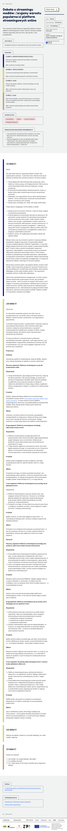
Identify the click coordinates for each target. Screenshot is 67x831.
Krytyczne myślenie (29, 119)
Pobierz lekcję (51, 9)
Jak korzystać (17, 820)
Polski (54, 820)
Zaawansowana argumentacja (12, 804)
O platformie (6, 820)
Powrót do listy (7, 3)
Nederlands (44, 820)
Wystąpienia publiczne (11, 122)
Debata (19, 119)
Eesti (50, 820)
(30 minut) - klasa (11, 80)
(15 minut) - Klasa (11, 95)
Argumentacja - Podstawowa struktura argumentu (18, 801)
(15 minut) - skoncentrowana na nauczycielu (19, 56)
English (37, 820)
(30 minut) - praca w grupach (14, 69)
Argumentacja (9, 119)
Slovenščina (61, 820)
